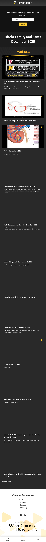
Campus (23, 505)
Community (23, 508)
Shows (7, 539)
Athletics (23, 502)
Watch (23, 539)
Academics (23, 500)
